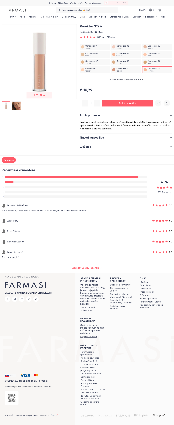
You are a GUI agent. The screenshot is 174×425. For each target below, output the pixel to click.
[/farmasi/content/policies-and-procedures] (122, 289)
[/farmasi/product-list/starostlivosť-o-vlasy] (119, 17)
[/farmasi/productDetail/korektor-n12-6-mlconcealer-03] (157, 47)
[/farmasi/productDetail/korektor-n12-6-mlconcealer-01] (95, 47)
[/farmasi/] (16, 10)
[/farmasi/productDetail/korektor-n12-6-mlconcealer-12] (157, 69)
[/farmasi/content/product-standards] (145, 288)
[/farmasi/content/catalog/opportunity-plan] (89, 358)
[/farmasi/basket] (159, 10)
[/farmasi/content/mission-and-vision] (145, 285)
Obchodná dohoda (119, 294)
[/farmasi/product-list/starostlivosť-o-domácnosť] (145, 17)
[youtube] (21, 299)
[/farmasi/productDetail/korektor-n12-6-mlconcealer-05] (126, 54)
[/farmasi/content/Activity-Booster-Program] (92, 385)
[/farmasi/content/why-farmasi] (146, 292)
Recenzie (9, 160)
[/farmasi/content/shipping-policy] (120, 284)
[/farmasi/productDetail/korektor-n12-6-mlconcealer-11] (126, 69)
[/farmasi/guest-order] (88, 336)
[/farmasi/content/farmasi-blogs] (87, 380)
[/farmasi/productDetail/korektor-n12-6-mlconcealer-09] (157, 62)
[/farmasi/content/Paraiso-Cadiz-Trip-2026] (92, 389)
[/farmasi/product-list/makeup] (33, 17)
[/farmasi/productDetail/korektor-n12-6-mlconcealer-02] (126, 47)
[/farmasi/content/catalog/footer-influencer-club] (90, 373)
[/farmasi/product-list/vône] (82, 17)
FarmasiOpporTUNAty (150, 301)
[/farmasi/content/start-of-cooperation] (89, 364)
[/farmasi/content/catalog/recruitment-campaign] (92, 397)
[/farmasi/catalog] (52, 2)
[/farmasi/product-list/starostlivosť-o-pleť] (49, 17)
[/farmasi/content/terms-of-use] (122, 300)
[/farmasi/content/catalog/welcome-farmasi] (151, 306)
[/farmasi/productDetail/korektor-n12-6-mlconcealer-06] (157, 54)
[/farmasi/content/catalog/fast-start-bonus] (89, 392)
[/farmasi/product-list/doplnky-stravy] (69, 17)
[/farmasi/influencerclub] (116, 3)
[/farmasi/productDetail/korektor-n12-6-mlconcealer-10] (95, 69)
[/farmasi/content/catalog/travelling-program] (92, 369)
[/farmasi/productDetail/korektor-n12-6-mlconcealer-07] (95, 62)
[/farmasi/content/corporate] (92, 353)
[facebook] (7, 299)
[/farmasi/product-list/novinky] (12, 17)
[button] (126, 79)
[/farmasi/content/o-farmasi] (144, 295)
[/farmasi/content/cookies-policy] (122, 307)
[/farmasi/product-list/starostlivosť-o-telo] (97, 17)
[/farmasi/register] (63, 2)
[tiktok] (29, 299)
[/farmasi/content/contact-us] (87, 377)
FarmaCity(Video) (148, 298)
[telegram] (36, 299)
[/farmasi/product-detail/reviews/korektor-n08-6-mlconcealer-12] (87, 267)
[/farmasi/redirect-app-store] (11, 398)
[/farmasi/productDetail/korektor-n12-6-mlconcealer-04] (95, 54)
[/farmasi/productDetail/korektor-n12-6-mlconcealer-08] (126, 62)
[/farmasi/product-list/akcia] (22, 17)
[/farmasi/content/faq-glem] (92, 403)
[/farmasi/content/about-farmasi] (143, 282)
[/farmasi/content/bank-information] (89, 361)
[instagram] (14, 299)
